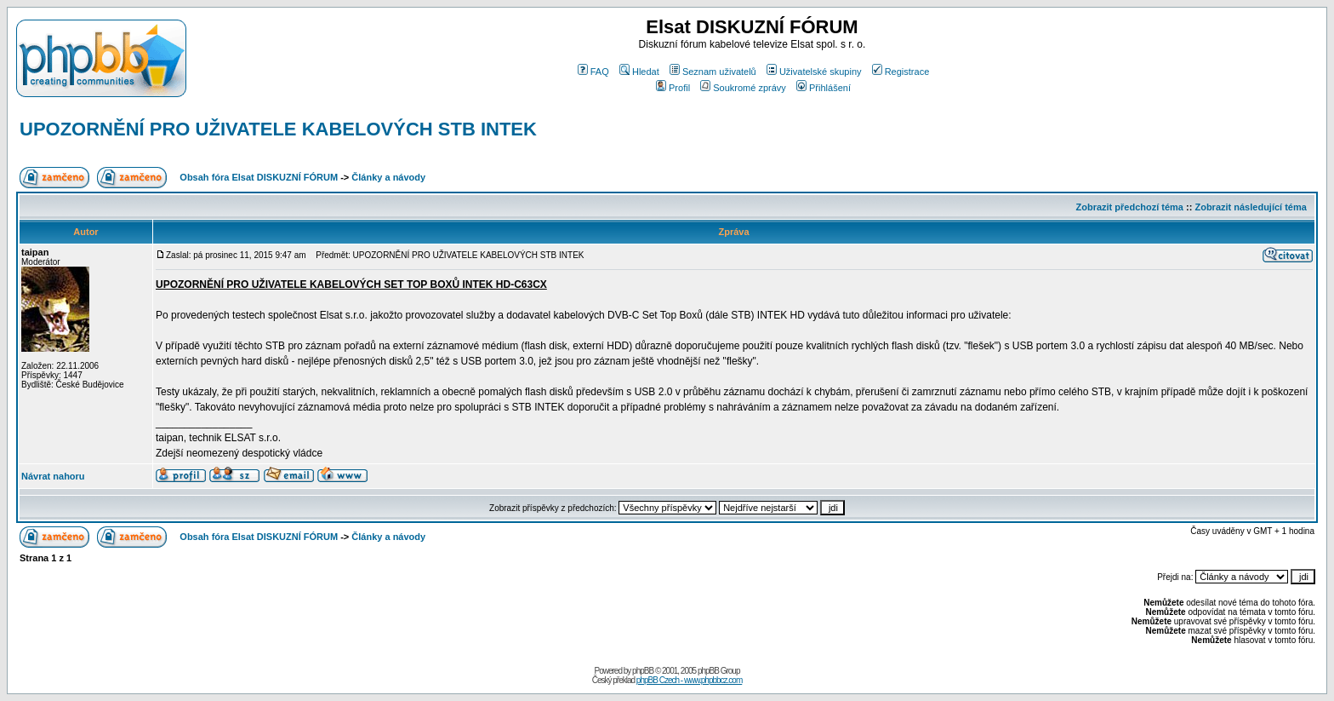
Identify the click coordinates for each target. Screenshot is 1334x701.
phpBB (642, 670)
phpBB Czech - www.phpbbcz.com (689, 680)
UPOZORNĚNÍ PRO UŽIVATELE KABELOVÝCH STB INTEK (278, 129)
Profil (673, 88)
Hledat (639, 71)
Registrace (901, 71)
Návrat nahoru (53, 476)
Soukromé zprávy (743, 88)
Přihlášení (823, 88)
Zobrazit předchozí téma (1129, 207)
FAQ (593, 71)
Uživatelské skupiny (814, 71)
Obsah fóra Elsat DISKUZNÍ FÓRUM (259, 177)
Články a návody (388, 177)
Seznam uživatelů (713, 71)
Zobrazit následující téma (1250, 207)
